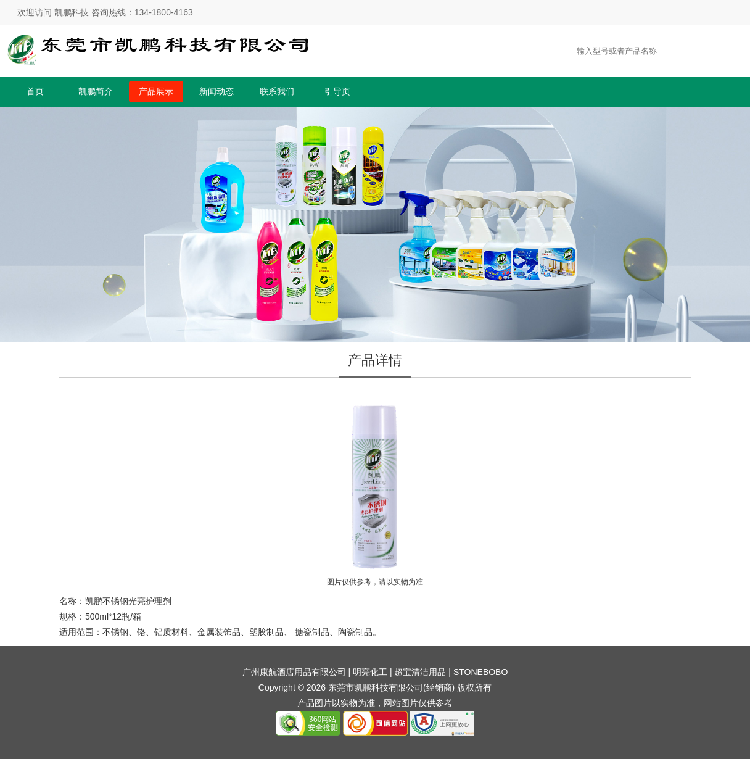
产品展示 (156, 91)
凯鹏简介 (95, 91)
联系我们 (277, 91)
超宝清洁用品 (420, 672)
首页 (35, 91)
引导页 (337, 91)
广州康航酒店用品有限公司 (294, 672)
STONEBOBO (480, 672)
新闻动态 (216, 91)
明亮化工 (370, 672)
